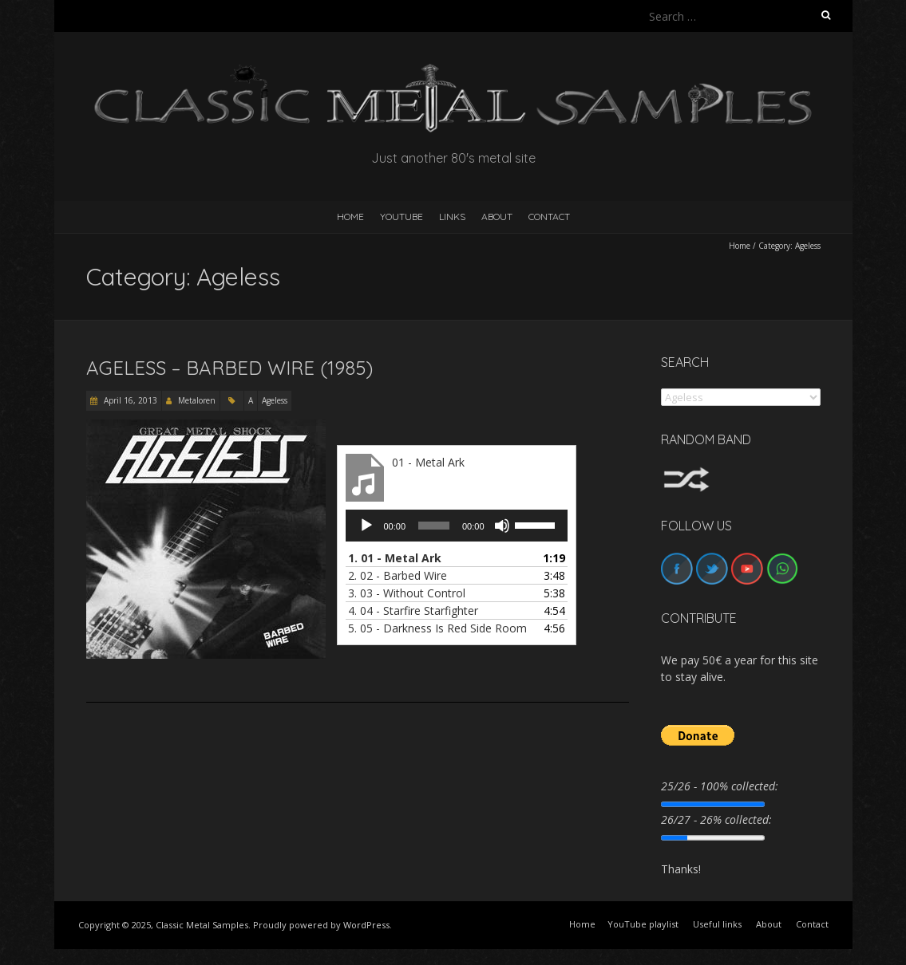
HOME (350, 217)
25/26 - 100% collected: (719, 786)
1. (394, 557)
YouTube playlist (643, 924)
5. (437, 628)
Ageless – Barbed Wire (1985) (229, 368)
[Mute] (502, 526)
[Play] (366, 526)
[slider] (433, 526)
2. (397, 575)
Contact (549, 217)
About (496, 217)
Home (739, 245)
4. (413, 610)
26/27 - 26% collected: (716, 819)
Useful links (717, 924)
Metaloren (197, 400)
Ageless (274, 400)
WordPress (366, 925)
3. (406, 593)
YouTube (401, 217)
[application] (457, 526)
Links (452, 217)
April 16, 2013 (129, 400)
